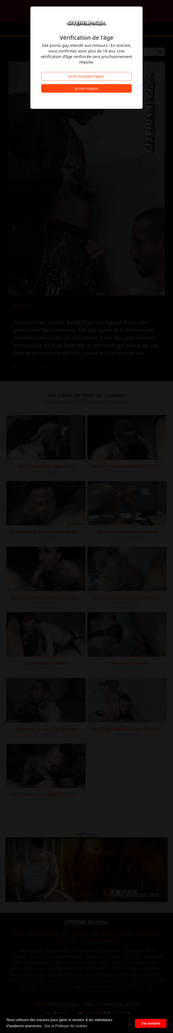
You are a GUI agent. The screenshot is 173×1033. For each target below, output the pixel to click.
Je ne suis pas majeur (86, 76)
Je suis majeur (86, 88)
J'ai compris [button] (150, 1023)
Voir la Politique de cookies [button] (65, 1026)
